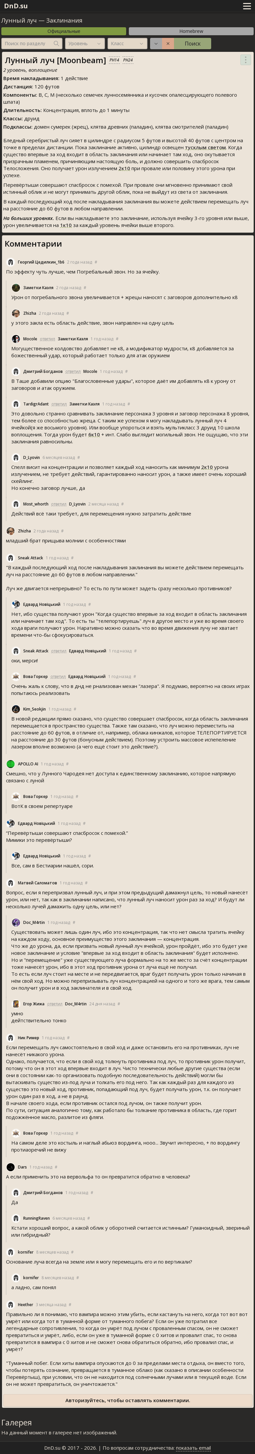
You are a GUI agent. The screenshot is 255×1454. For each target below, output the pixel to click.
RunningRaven (36, 1218)
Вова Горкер (35, 676)
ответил (47, 339)
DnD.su (16, 5)
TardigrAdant (36, 404)
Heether (25, 1304)
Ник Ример (28, 1038)
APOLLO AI (28, 764)
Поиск (193, 43)
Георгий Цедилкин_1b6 (41, 262)
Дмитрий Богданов (43, 371)
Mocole (30, 339)
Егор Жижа (33, 1004)
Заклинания (64, 20)
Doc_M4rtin (34, 922)
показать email (193, 1447)
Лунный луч (19, 20)
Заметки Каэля (38, 287)
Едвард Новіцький (41, 604)
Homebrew (191, 31)
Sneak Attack (30, 558)
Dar (22, 1167)
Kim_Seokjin (34, 709)
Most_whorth (35, 504)
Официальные (63, 31)
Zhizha (29, 313)
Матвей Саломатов (37, 883)
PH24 (128, 60)
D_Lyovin (31, 457)
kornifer (26, 1252)
